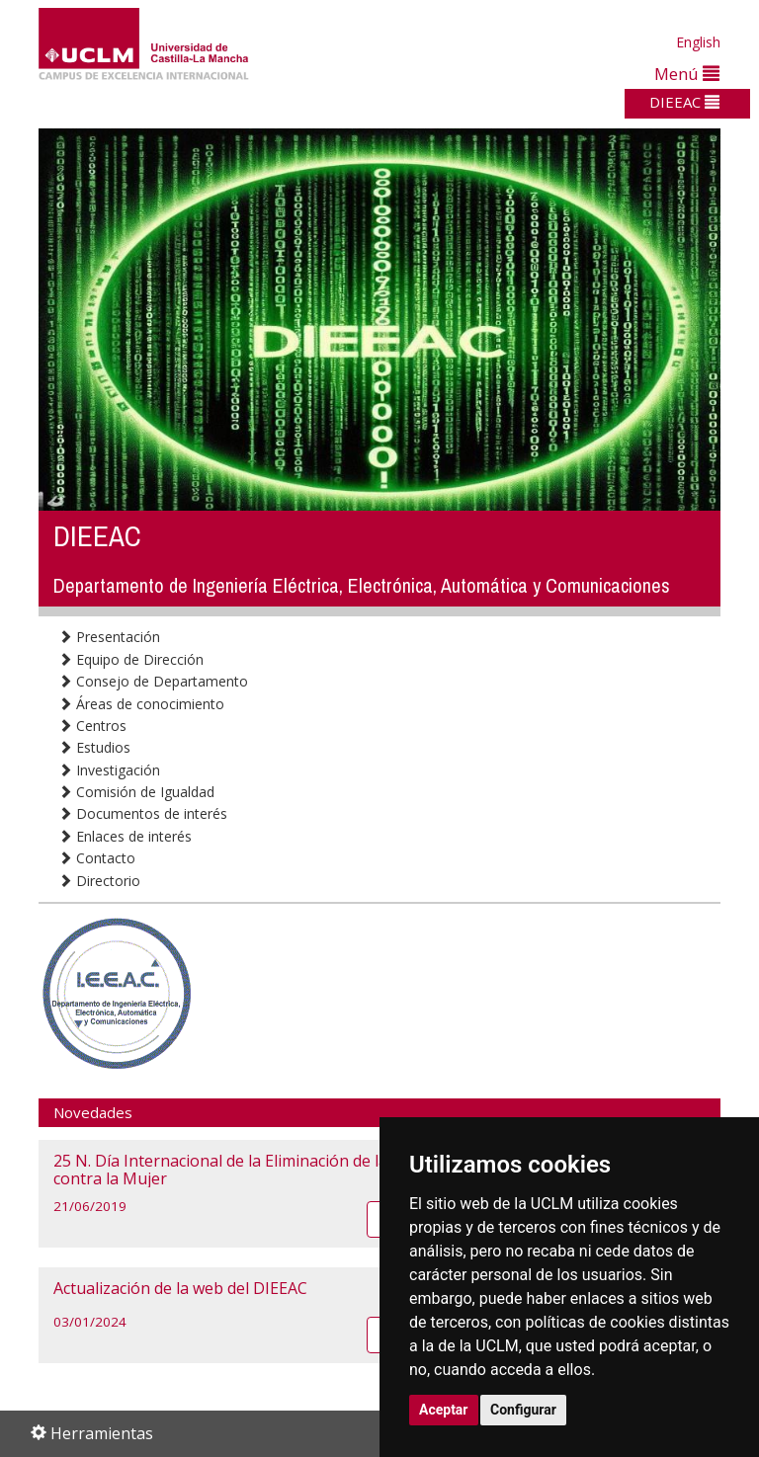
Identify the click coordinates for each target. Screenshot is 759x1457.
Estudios (94, 747)
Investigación (109, 770)
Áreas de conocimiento (141, 703)
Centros (92, 725)
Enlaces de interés (125, 836)
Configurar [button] (523, 1409)
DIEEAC (684, 102)
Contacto (96, 858)
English (698, 42)
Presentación (109, 636)
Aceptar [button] (443, 1409)
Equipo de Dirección (131, 659)
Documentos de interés (142, 813)
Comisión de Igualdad (136, 791)
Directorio (99, 880)
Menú (686, 73)
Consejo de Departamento (153, 681)
